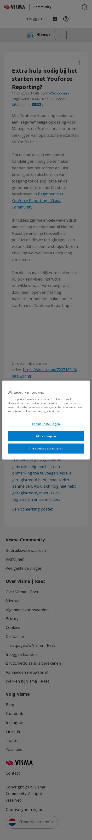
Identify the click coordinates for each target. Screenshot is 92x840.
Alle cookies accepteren (46, 448)
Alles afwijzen (46, 436)
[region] (46, 420)
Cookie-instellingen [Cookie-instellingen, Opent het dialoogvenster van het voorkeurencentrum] (46, 424)
